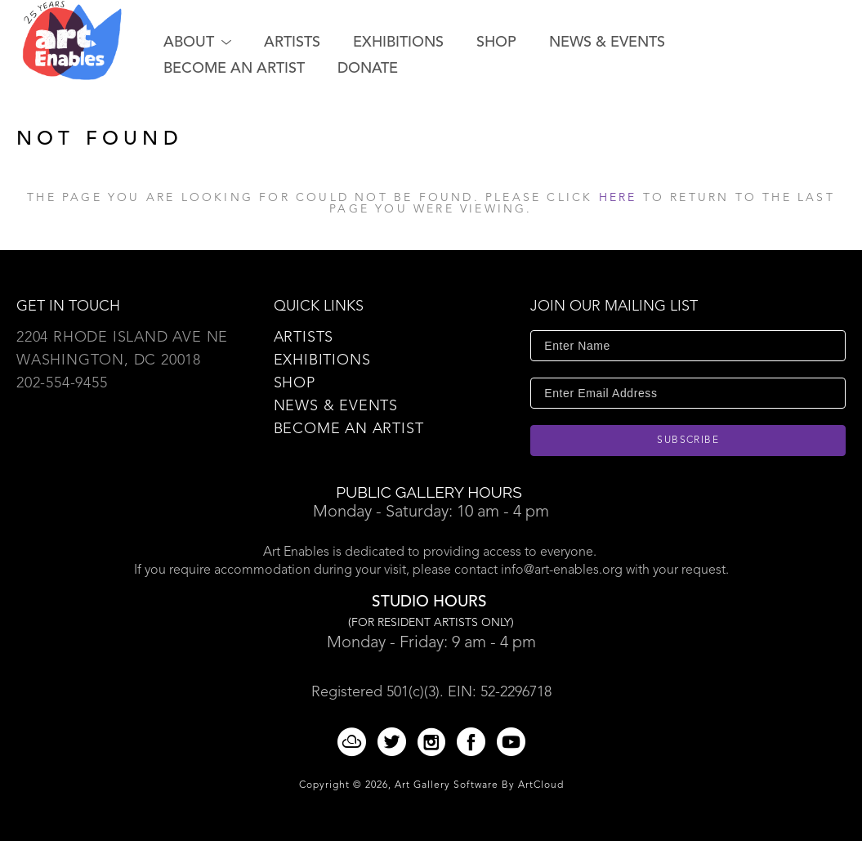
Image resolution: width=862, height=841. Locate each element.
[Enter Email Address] (688, 393)
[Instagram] (434, 741)
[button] (197, 42)
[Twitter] (394, 741)
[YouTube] (511, 741)
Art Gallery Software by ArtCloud (479, 785)
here (618, 198)
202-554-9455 (62, 383)
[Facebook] (474, 741)
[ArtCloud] (354, 741)
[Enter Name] (688, 345)
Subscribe (688, 440)
